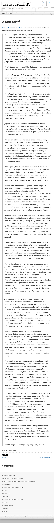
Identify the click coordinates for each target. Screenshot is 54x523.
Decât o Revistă (7, 28)
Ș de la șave (5, 496)
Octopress (30, 517)
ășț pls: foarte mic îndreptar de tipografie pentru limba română (19, 481)
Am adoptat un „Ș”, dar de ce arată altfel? (13, 487)
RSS (51, 14)
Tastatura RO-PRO (6, 484)
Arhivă (10, 13)
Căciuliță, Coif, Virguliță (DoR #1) (31, 445)
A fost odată (5, 508)
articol (20, 28)
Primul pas (4, 511)
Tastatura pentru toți (7, 505)
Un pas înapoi (5, 502)
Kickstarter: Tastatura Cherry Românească (13, 478)
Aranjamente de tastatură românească (12, 499)
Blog (3, 13)
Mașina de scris (6, 493)
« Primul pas (6, 457)
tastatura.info (16, 4)
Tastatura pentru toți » (45, 457)
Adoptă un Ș (5, 490)
